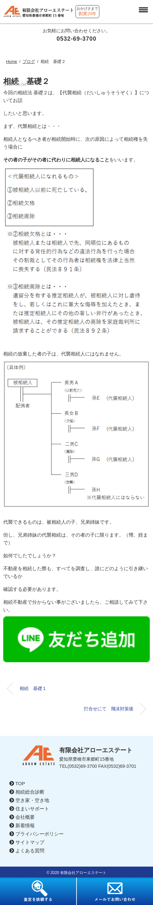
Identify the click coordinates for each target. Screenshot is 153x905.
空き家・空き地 (29, 800)
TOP (17, 783)
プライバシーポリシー (36, 834)
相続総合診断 (26, 792)
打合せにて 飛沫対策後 (108, 708)
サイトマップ (26, 842)
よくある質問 (26, 850)
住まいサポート (29, 808)
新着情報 (22, 825)
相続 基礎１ (33, 688)
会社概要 (22, 817)
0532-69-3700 (76, 39)
